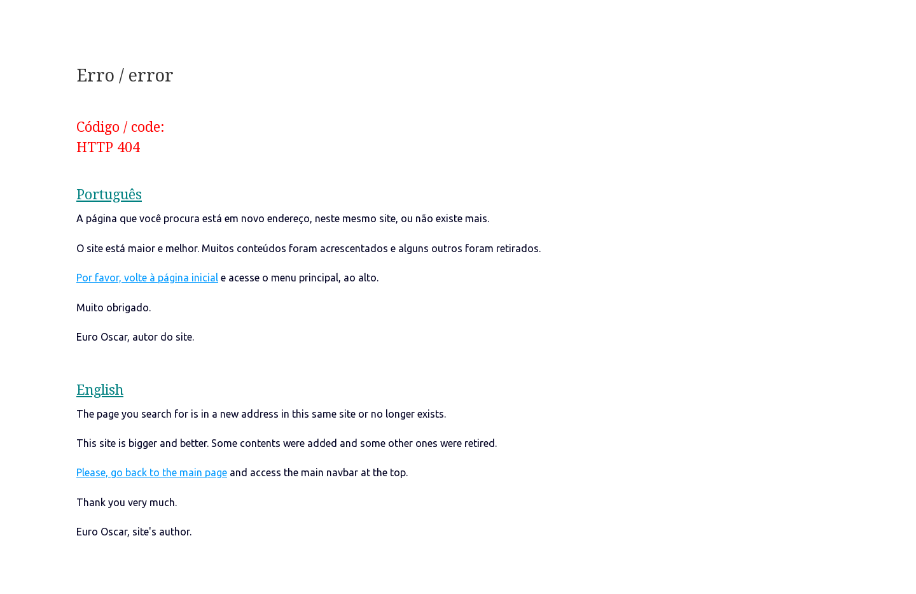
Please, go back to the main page (151, 472)
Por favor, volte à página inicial (147, 277)
